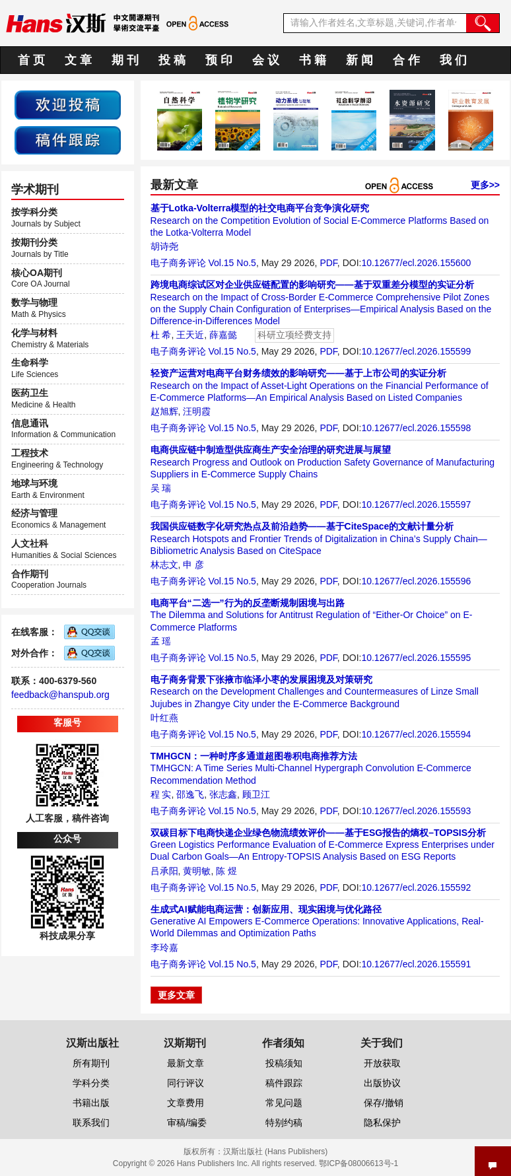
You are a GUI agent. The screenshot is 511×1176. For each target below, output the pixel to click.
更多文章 (176, 995)
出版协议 (382, 1083)
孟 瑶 (161, 641)
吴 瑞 (161, 488)
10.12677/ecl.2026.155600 (416, 263)
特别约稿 (283, 1122)
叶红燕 (164, 717)
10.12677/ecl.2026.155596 (416, 581)
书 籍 (312, 60)
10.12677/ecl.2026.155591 (416, 964)
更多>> (485, 185)
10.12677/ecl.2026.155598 (416, 428)
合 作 (406, 60)
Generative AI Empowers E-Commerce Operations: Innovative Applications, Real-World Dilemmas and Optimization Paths (317, 921)
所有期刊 (91, 1063)
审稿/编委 (187, 1122)
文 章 (78, 60)
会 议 (265, 60)
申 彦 (193, 564)
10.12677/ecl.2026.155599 (416, 351)
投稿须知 (283, 1063)
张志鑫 (223, 794)
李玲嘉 (164, 947)
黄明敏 (197, 871)
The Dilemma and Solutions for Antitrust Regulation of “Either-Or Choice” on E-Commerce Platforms (312, 615)
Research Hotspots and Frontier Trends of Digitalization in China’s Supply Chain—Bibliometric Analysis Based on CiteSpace (319, 538)
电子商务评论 (178, 263)
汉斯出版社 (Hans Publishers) (275, 1151)
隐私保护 (382, 1122)
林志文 (164, 564)
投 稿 (172, 60)
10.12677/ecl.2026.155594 (416, 734)
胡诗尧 (164, 246)
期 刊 (125, 60)
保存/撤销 (383, 1102)
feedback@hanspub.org (60, 694)
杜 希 (161, 334)
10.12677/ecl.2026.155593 (416, 811)
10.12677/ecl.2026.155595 (416, 657)
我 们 (453, 60)
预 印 (218, 60)
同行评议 (185, 1083)
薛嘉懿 (223, 334)
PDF (328, 263)
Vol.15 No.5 (232, 263)
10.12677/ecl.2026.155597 (416, 504)
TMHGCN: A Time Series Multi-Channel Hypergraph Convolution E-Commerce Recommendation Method (311, 768)
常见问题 (283, 1102)
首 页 (31, 60)
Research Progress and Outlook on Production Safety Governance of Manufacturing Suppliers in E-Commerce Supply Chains (322, 461)
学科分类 (91, 1083)
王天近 (190, 334)
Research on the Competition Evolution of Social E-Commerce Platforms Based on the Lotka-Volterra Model (320, 220)
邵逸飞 (190, 794)
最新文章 (185, 1063)
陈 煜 (226, 871)
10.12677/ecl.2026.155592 (416, 887)
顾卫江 (256, 794)
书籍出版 (91, 1102)
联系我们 (91, 1122)
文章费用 (185, 1102)
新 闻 (359, 60)
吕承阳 (164, 871)
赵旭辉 (164, 411)
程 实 (161, 794)
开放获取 (382, 1063)
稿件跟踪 (283, 1083)
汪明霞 (197, 411)
